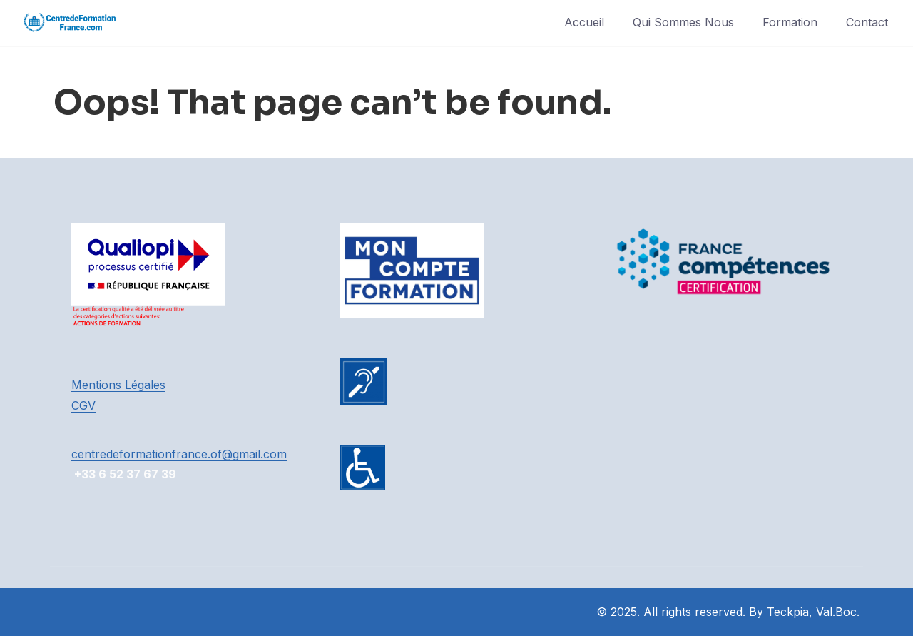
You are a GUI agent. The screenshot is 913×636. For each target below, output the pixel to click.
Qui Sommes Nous (683, 22)
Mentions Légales (118, 385)
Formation (789, 22)
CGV (83, 405)
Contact (867, 22)
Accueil (584, 22)
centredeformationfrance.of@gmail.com (179, 454)
